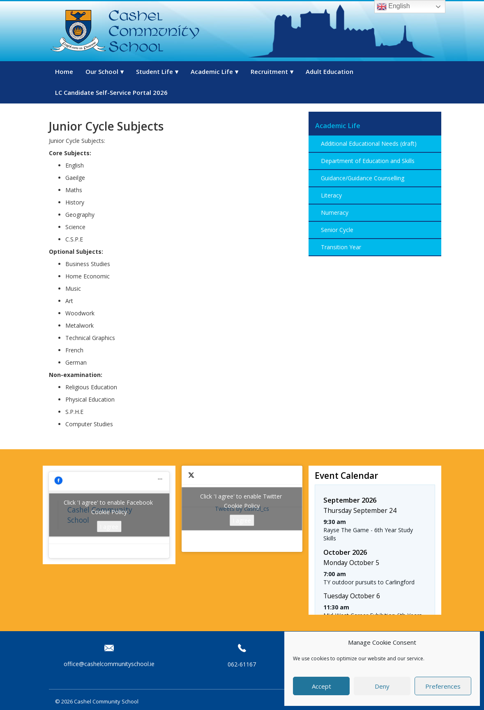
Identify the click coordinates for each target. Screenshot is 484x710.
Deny (382, 686)
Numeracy (334, 212)
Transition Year (341, 247)
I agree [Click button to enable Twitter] (242, 520)
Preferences (443, 686)
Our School (101, 71)
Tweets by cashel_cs (242, 509)
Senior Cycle (337, 230)
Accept (321, 686)
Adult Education (329, 71)
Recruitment (269, 71)
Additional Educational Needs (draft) (369, 143)
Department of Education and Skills (368, 161)
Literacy (331, 195)
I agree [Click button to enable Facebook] (109, 527)
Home (64, 71)
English (393, 6)
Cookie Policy (109, 512)
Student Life (154, 71)
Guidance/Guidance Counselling (362, 178)
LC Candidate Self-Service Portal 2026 (111, 92)
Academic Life (212, 71)
